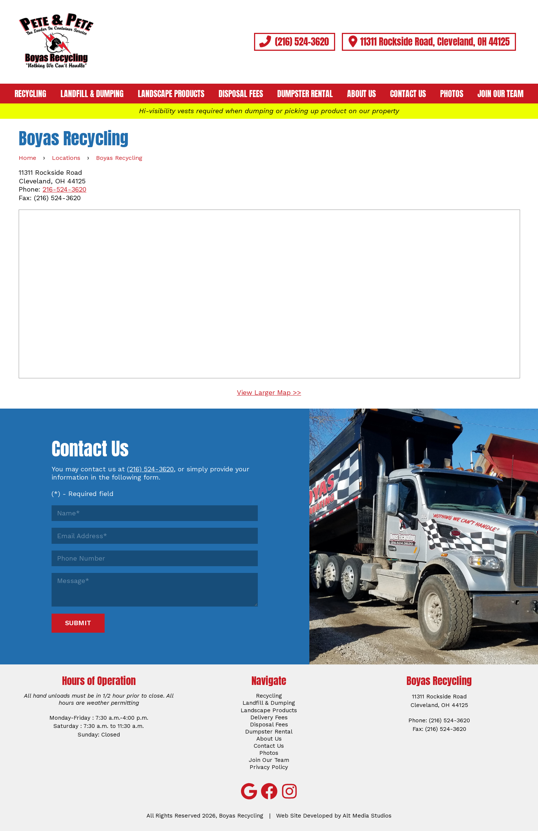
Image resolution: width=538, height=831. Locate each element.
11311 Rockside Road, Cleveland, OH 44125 (428, 41)
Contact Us (408, 94)
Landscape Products (171, 94)
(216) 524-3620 (294, 41)
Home (27, 157)
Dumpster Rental (305, 94)
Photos (451, 94)
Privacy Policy (269, 767)
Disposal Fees (241, 94)
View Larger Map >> (269, 392)
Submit (78, 623)
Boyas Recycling (119, 157)
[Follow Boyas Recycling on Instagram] (289, 791)
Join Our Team (500, 94)
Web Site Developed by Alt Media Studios (334, 815)
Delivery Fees (269, 717)
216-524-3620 (64, 189)
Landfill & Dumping (92, 94)
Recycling (30, 94)
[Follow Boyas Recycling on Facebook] (269, 791)
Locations (66, 157)
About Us (361, 94)
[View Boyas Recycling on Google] (249, 791)
